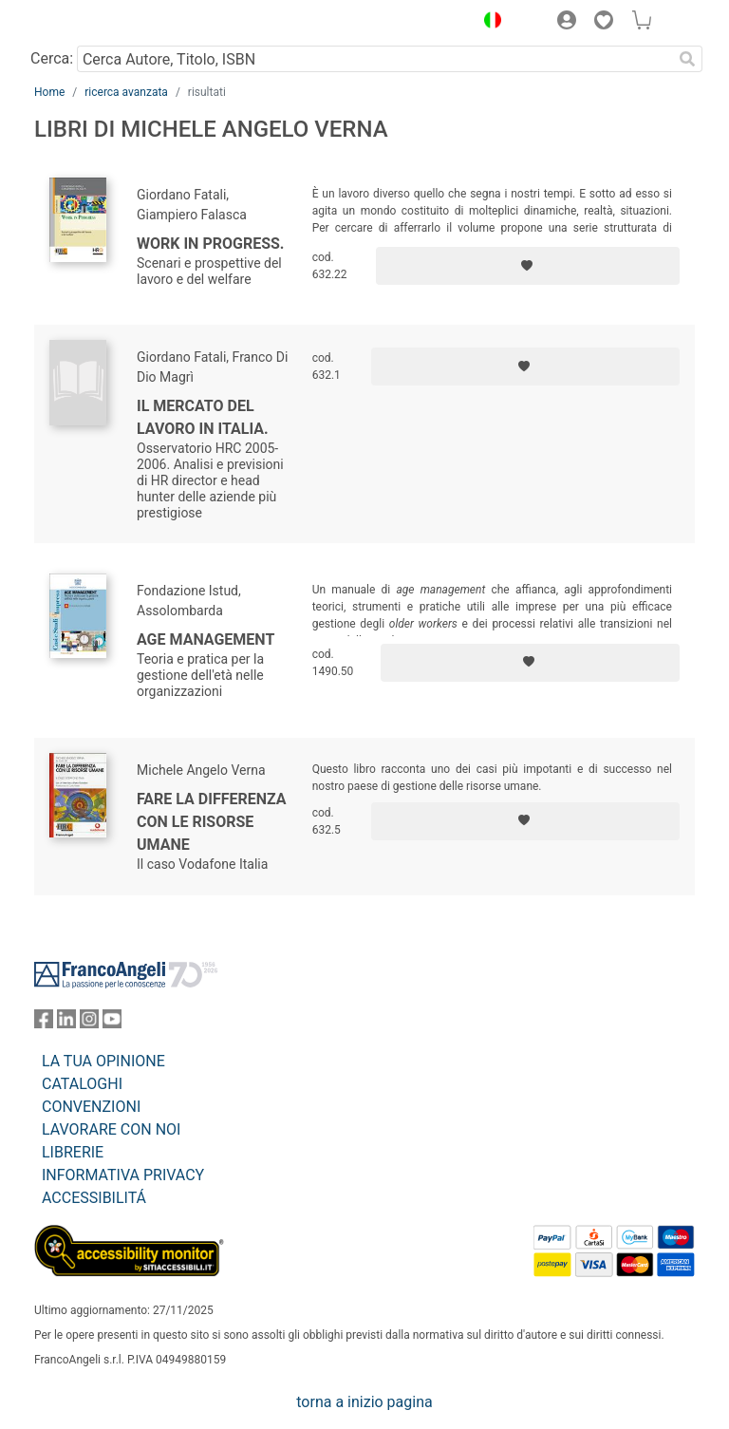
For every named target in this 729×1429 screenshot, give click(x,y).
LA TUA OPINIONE (103, 1061)
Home (49, 92)
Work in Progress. (210, 244)
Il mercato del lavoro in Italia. (203, 417)
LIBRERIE (72, 1152)
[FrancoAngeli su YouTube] (112, 1023)
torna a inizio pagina (364, 1402)
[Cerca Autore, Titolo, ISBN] (374, 59)
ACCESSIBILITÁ (94, 1198)
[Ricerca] (687, 59)
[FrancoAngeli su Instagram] (89, 1023)
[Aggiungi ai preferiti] (528, 266)
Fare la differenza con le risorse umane (212, 822)
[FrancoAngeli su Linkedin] (66, 1023)
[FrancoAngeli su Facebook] (43, 1023)
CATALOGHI (82, 1084)
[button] (488, 23)
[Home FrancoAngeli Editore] (98, 23)
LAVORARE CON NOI (111, 1129)
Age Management (205, 639)
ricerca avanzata (126, 92)
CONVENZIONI (91, 1107)
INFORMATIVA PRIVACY (123, 1175)
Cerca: (51, 58)
